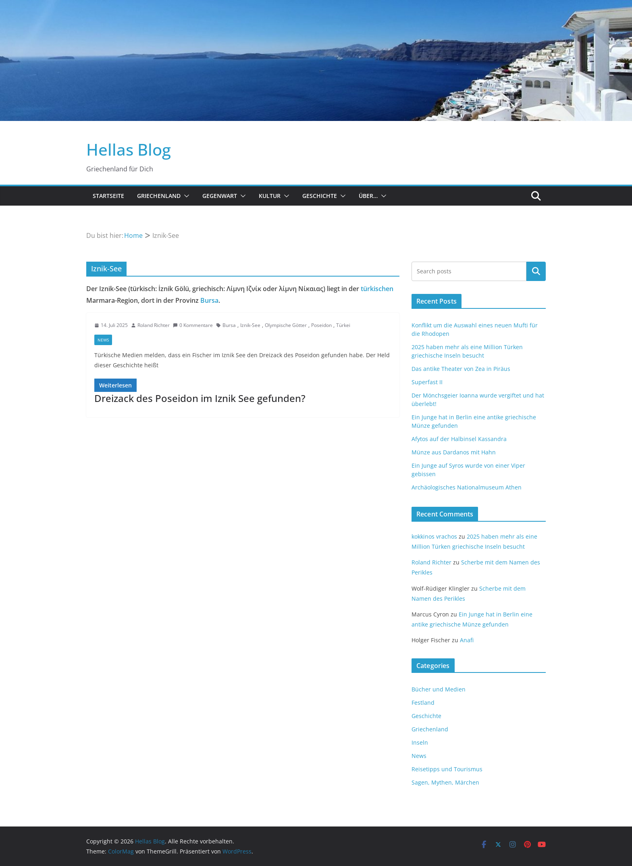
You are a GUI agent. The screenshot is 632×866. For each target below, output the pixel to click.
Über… (368, 196)
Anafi (467, 640)
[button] (185, 196)
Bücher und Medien (439, 689)
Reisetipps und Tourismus (447, 769)
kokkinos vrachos (434, 536)
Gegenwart (219, 196)
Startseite (108, 196)
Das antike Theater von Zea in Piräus (461, 369)
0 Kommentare (193, 325)
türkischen (377, 288)
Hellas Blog (128, 149)
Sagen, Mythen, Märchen (445, 782)
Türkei (343, 325)
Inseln (420, 742)
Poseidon (321, 325)
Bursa (209, 300)
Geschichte (319, 196)
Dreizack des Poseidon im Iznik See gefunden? (200, 398)
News (103, 340)
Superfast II (427, 382)
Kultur (270, 196)
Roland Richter (153, 325)
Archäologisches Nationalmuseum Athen (467, 487)
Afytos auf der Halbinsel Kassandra (459, 439)
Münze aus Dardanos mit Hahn (454, 452)
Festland (423, 702)
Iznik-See (250, 325)
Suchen (536, 271)
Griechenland (159, 196)
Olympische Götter (286, 325)
